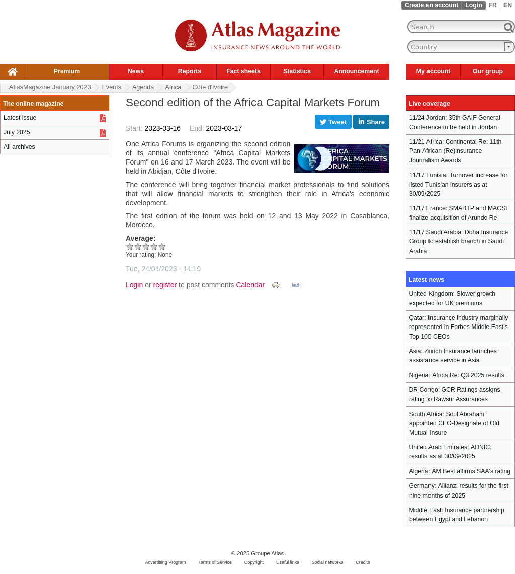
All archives (19, 146)
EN (507, 5)
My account (433, 71)
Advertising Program (165, 562)
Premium (67, 71)
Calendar (250, 285)
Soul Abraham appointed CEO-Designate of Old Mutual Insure (454, 423)
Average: (140, 238)
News (136, 71)
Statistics (296, 71)
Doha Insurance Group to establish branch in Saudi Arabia (458, 242)
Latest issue (20, 117)
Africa (173, 87)
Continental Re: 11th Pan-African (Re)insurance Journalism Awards (455, 151)
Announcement (356, 71)
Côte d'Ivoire (210, 87)
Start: (135, 128)
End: (198, 128)
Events (111, 87)
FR (493, 5)
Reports (189, 71)
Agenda (143, 87)
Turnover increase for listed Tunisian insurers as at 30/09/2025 (458, 184)
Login (473, 5)
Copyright (254, 562)
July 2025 (17, 132)
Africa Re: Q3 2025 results (468, 375)
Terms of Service (215, 562)
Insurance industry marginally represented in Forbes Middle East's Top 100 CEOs (458, 327)
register (165, 285)
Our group (488, 71)
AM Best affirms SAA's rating (471, 471)
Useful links (287, 562)
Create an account (431, 5)
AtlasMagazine (50, 87)
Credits (363, 562)
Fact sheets (243, 71)
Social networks (328, 562)
